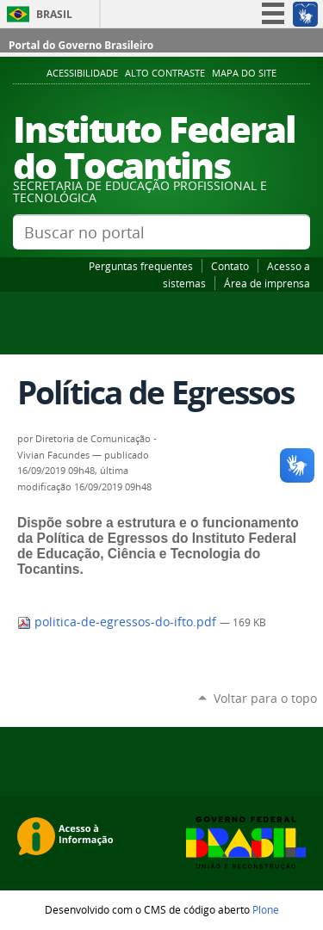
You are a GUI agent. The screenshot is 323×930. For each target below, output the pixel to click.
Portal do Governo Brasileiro (81, 45)
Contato (230, 266)
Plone (265, 909)
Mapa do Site (244, 73)
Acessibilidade (82, 73)
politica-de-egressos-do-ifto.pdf (118, 622)
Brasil (54, 14)
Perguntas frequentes (141, 266)
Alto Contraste (165, 73)
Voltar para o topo (265, 698)
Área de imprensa (267, 283)
